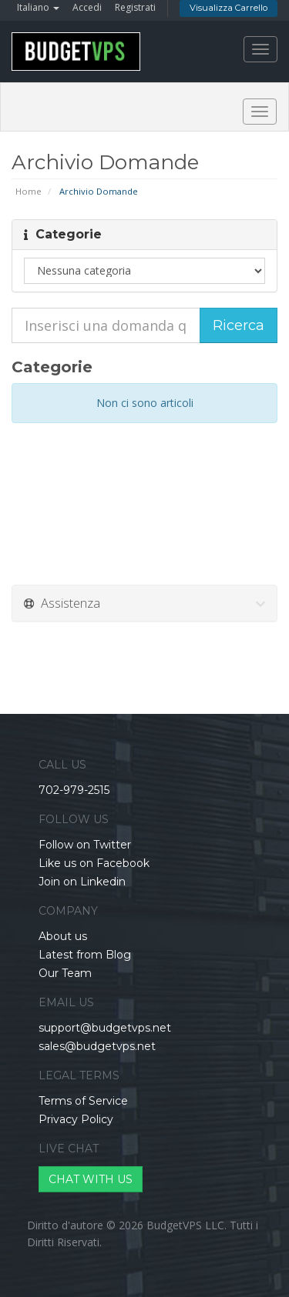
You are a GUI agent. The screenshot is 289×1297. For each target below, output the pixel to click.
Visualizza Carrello (228, 7)
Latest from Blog (85, 955)
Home (28, 191)
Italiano (38, 7)
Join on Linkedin (82, 882)
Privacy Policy (76, 1119)
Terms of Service (83, 1101)
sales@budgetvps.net (97, 1046)
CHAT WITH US (91, 1179)
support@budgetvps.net (105, 1028)
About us (63, 936)
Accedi (87, 7)
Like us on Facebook (94, 863)
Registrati (135, 7)
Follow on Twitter (85, 845)
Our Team (65, 973)
